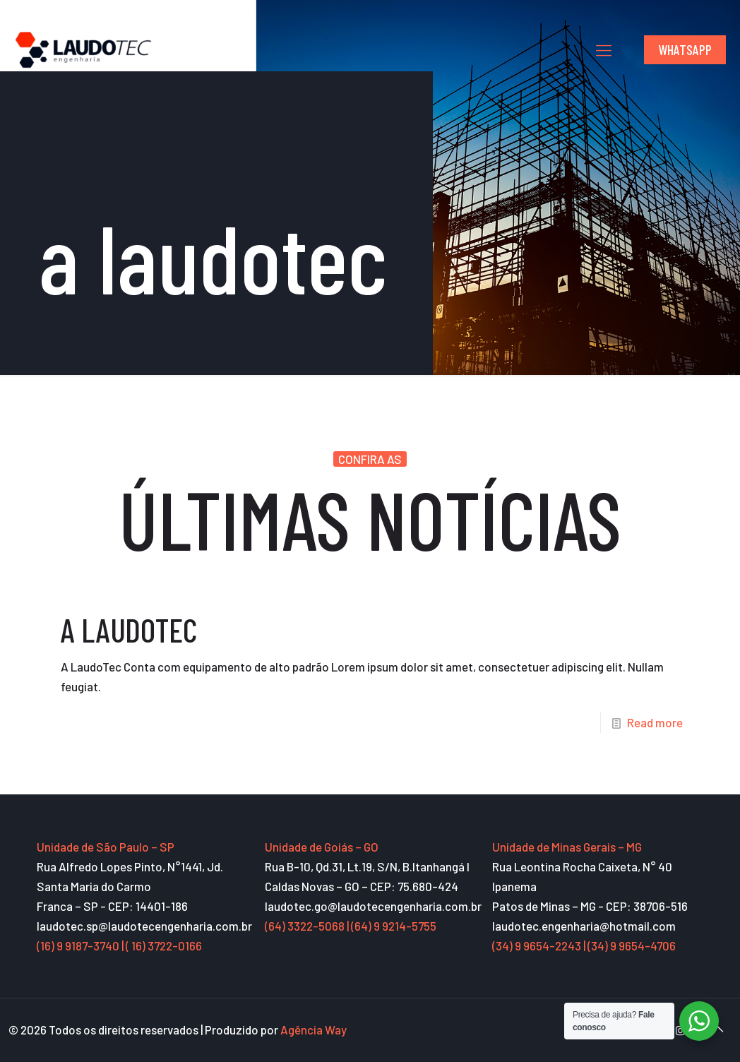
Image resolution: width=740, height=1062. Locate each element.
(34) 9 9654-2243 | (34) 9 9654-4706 (584, 945)
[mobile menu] (604, 49)
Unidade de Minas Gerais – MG (567, 847)
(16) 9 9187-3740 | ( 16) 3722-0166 (119, 945)
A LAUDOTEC (129, 629)
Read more (655, 722)
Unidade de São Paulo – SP (105, 847)
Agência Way (313, 1029)
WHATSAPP (685, 49)
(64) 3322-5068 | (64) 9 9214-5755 (350, 926)
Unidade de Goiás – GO (321, 847)
